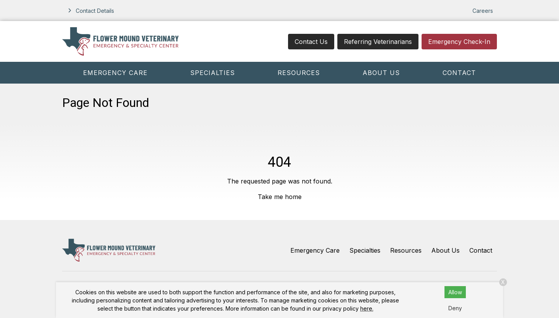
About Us (381, 73)
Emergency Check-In (459, 41)
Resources (299, 73)
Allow (455, 292)
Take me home (280, 197)
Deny (455, 308)
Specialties (212, 73)
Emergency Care (115, 73)
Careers (482, 10)
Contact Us (311, 41)
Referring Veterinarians (378, 41)
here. (366, 308)
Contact (459, 73)
